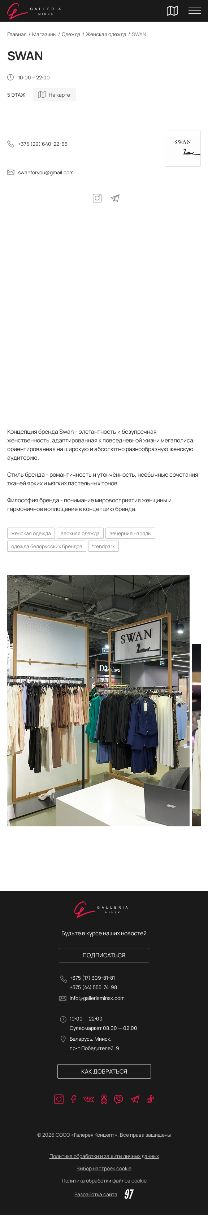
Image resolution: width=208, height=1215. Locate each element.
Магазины (44, 34)
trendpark (103, 546)
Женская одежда (106, 34)
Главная (17, 34)
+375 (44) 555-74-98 (93, 987)
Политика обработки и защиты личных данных (104, 1156)
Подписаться (104, 955)
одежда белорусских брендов (46, 546)
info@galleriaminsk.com (97, 998)
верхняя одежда (80, 533)
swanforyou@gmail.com (46, 172)
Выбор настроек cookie (104, 1168)
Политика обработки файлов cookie (104, 1180)
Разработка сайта (104, 1194)
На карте (59, 94)
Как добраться (104, 1071)
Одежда (71, 34)
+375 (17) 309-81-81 (92, 977)
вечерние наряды (130, 533)
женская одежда (31, 533)
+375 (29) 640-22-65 (43, 143)
